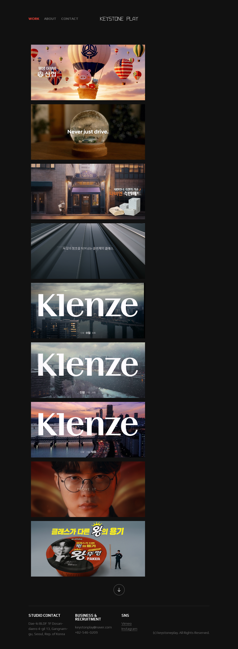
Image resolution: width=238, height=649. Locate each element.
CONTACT (69, 18)
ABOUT (50, 18)
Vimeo (126, 623)
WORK (34, 18)
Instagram (129, 629)
